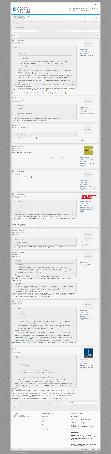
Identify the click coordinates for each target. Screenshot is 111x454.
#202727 (15, 100)
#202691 (15, 173)
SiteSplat (92, 449)
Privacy (44, 419)
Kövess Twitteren (23, 415)
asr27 (19, 52)
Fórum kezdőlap (18, 21)
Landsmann (23, 196)
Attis (16, 47)
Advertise (45, 416)
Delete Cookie (45, 429)
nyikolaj (22, 173)
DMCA (44, 421)
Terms (44, 424)
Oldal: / (70, 31)
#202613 (15, 303)
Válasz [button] (14, 35)
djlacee (17, 133)
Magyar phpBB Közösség (24, 452)
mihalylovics (24, 127)
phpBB (17, 449)
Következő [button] (96, 31)
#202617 (15, 254)
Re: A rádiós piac (18, 40)
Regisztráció (89, 8)
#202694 (15, 127)
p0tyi (22, 42)
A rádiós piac (18, 28)
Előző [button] (76, 31)
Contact (44, 427)
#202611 (15, 351)
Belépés (74, 8)
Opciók (55, 402)
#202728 (15, 42)
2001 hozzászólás (62, 31)
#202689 (15, 232)
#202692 (15, 148)
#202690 (15, 196)
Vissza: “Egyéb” (15, 407)
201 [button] (92, 31)
